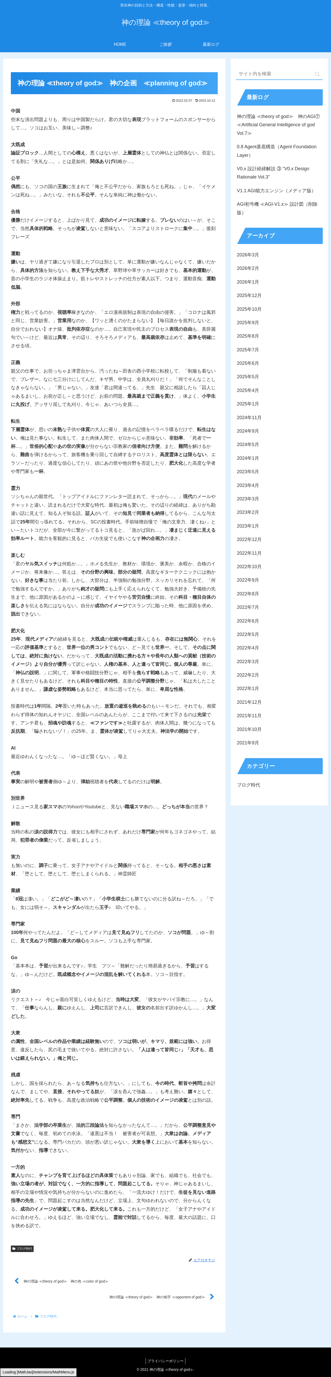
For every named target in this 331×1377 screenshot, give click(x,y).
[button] (317, 74)
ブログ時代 (22, 1248)
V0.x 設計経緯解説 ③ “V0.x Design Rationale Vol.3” (273, 173)
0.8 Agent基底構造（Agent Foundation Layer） (277, 151)
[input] (279, 74)
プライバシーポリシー (165, 1361)
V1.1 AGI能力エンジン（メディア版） (276, 190)
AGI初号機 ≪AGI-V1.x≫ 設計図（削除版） (277, 208)
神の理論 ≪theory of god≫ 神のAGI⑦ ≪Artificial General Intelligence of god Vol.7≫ (278, 125)
